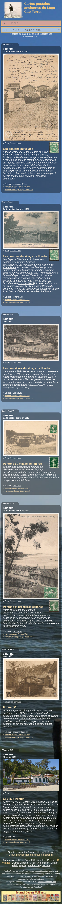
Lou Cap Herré (26, 283)
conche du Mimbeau (22, 272)
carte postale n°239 (15, 626)
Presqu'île (41, 385)
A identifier (43, 862)
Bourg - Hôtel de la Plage (40, 852)
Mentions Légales (48, 884)
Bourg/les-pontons (13, 143)
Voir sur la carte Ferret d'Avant (17, 187)
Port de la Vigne (30, 154)
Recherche (34, 865)
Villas (33, 862)
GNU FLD (17, 884)
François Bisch (17, 876)
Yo (14, 837)
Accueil (6, 860)
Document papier (20, 732)
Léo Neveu (17, 393)
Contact (46, 865)
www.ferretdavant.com (47, 882)
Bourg (7, 793)
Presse (51, 860)
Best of (54, 862)
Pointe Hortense (47, 272)
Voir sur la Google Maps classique (19, 189)
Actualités (17, 860)
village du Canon (21, 152)
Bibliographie (19, 865)
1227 (11, 411)
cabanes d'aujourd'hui (31, 718)
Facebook (38, 887)
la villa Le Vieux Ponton (40, 475)
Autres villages (20, 862)
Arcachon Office (20, 184)
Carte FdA (30, 860)
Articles (41, 860)
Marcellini (17, 486)
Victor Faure (9, 267)
